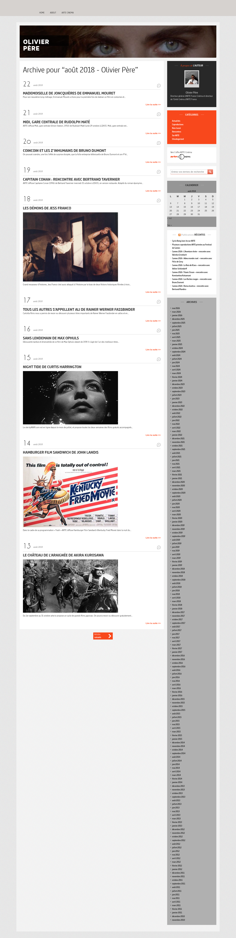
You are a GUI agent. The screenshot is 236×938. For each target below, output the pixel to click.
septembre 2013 (178, 796)
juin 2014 (176, 764)
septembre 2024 (178, 351)
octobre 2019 (177, 532)
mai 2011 (176, 898)
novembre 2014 (178, 746)
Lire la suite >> (153, 104)
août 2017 (176, 626)
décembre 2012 (178, 829)
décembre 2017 (178, 612)
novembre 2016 (178, 659)
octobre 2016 (177, 663)
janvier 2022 (177, 435)
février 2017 (177, 648)
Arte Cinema (68, 12)
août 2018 (176, 583)
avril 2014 (176, 771)
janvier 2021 (177, 478)
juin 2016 (176, 677)
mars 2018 (176, 601)
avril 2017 (176, 641)
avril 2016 (176, 684)
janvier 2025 (177, 344)
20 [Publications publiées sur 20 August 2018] (170, 211)
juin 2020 (176, 503)
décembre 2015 (178, 699)
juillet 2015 (176, 717)
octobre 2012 (177, 836)
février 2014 (177, 778)
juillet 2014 (177, 760)
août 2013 (176, 800)
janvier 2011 (177, 912)
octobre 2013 (177, 793)
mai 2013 (176, 811)
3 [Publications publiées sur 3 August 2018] (198, 199)
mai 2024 (176, 366)
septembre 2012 (178, 840)
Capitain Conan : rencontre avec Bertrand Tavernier (71, 179)
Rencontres (176, 131)
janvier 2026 (177, 315)
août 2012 (176, 844)
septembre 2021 (178, 449)
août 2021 (176, 453)
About (53, 12)
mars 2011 (176, 905)
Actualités (176, 120)
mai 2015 (176, 724)
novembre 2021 (178, 442)
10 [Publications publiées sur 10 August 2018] (199, 203)
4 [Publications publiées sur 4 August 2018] (205, 199)
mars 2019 (176, 558)
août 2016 (176, 670)
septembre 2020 (178, 492)
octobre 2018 (177, 576)
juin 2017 (175, 634)
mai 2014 (176, 768)
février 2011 (177, 909)
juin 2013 (175, 807)
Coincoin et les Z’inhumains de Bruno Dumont (64, 150)
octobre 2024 (177, 348)
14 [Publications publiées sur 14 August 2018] (178, 207)
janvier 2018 (177, 608)
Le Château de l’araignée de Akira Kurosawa (63, 555)
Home (42, 12)
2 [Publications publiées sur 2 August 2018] (191, 199)
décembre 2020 (178, 482)
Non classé (176, 128)
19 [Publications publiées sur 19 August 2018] (213, 207)
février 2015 (177, 735)
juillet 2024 (177, 359)
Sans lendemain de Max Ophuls (51, 338)
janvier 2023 (177, 402)
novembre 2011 (178, 876)
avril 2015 (176, 728)
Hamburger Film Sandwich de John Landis (60, 452)
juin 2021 (175, 460)
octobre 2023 (177, 387)
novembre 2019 (178, 529)
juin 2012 (175, 851)
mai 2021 (176, 463)
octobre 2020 (177, 489)
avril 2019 (176, 554)
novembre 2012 (178, 833)
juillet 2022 (176, 416)
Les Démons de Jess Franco (47, 208)
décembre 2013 (178, 786)
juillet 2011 (176, 891)
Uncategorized (178, 139)
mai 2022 (176, 424)
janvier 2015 (177, 739)
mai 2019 (176, 550)
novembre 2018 (178, 572)
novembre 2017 (178, 615)
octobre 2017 (177, 619)
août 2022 (176, 413)
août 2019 (176, 539)
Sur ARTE (175, 135)
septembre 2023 (178, 391)
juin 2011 (175, 894)
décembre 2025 (178, 319)
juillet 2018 (177, 587)
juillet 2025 (176, 326)
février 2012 (177, 865)
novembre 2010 (178, 920)
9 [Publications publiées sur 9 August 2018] (191, 203)
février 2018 (177, 605)
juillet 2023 (176, 395)
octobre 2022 (177, 409)
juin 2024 (176, 362)
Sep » (169, 225)
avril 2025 (176, 337)
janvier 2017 (177, 652)
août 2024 (176, 355)
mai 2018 (176, 594)
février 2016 (177, 692)
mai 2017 (176, 637)
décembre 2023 (178, 384)
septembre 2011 (178, 883)
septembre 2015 (178, 710)
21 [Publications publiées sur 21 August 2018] (178, 211)
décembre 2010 (178, 916)
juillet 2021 (176, 456)
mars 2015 (176, 731)
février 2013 (177, 822)
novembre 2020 (178, 485)
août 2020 (176, 496)
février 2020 (177, 518)
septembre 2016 (178, 666)
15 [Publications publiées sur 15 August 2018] (185, 207)
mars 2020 (176, 514)
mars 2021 (176, 471)
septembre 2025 (178, 322)
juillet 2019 (176, 543)
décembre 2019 (178, 525)
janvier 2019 (177, 565)
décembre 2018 (178, 568)
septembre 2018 (178, 579)
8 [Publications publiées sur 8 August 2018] (184, 203)
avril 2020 (176, 511)
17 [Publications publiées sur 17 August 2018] (199, 207)
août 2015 (176, 713)
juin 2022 (175, 420)
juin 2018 (176, 590)
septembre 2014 (178, 753)
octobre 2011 (177, 880)
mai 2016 (176, 681)
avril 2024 (176, 369)
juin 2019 (175, 547)
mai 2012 (176, 854)
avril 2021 (176, 467)
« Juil (169, 218)
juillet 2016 (177, 673)
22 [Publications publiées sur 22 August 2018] (185, 211)
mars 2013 (176, 818)
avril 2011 (176, 901)
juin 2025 (175, 330)
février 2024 (177, 377)
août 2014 (176, 757)
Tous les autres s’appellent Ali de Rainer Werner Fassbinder (79, 309)
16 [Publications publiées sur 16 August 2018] (192, 207)
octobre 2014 (177, 749)
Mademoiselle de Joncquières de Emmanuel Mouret (69, 93)
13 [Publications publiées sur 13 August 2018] (170, 207)
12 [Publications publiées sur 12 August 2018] (213, 203)
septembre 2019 (178, 536)
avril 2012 (176, 858)
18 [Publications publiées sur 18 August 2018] (206, 207)
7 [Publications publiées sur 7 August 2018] (177, 203)
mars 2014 (176, 775)
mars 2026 (176, 311)
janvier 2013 (177, 825)
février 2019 (177, 561)
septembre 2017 (178, 623)
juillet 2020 (177, 500)
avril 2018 (176, 597)
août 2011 (176, 887)
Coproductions (177, 124)
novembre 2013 (178, 789)
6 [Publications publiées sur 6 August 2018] (170, 203)
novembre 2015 (178, 702)
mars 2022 (176, 431)
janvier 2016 (177, 695)
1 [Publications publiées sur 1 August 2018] (184, 199)
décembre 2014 (178, 742)
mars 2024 (176, 373)
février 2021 (177, 474)
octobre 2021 (177, 445)
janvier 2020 (177, 521)
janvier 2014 (177, 782)
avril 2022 (176, 427)
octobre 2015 (177, 706)
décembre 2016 (178, 655)
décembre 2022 (178, 406)
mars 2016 (176, 688)
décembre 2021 (178, 438)
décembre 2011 (178, 872)
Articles (100, 636)
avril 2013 (176, 815)
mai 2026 (176, 308)
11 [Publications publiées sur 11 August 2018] (206, 203)
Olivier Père (192, 92)
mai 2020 (176, 507)
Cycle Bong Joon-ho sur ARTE (183, 240)
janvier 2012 (177, 869)
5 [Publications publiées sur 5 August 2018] (212, 199)
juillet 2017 (176, 630)
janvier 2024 (177, 380)
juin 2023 (175, 398)
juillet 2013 (176, 804)
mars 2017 (176, 644)
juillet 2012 (176, 847)
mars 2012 (176, 862)
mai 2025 (176, 333)
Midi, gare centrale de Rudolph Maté (56, 121)
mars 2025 (176, 340)
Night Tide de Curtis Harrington (52, 366)
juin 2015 (175, 720)
